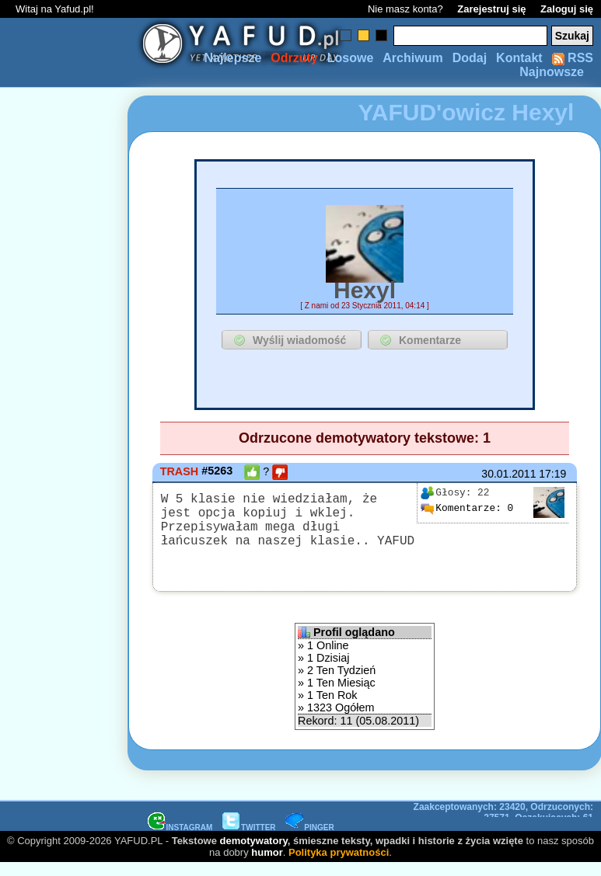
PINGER (309, 840)
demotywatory (254, 853)
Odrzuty (294, 57)
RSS (572, 57)
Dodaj (469, 57)
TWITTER (248, 840)
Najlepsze (232, 57)
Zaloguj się (566, 9)
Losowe (350, 57)
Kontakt (519, 57)
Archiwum (412, 57)
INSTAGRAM (180, 840)
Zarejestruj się (491, 9)
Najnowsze (551, 71)
